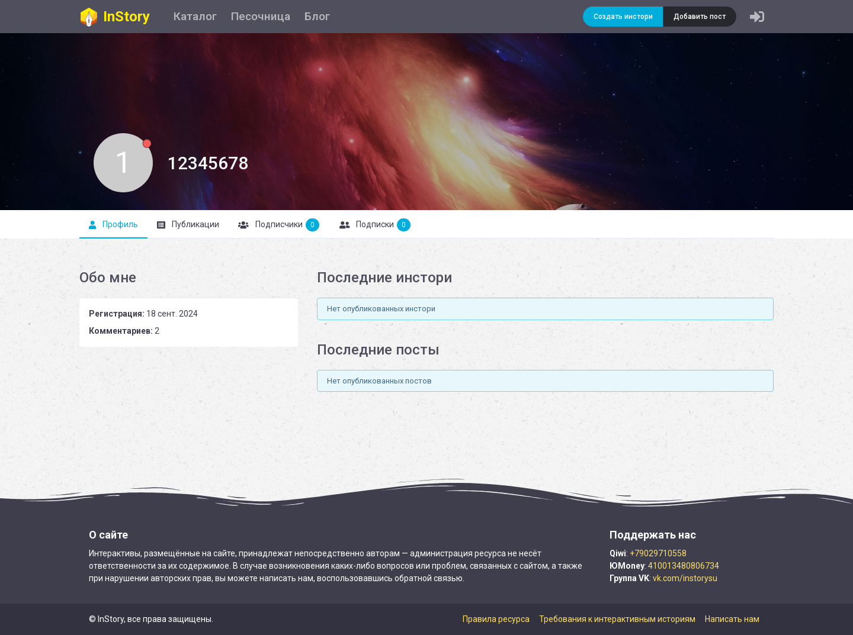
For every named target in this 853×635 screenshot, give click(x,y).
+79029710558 (658, 553)
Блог (317, 16)
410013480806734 (683, 565)
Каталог (195, 16)
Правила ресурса (496, 619)
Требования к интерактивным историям (617, 619)
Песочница (260, 16)
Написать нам (732, 619)
